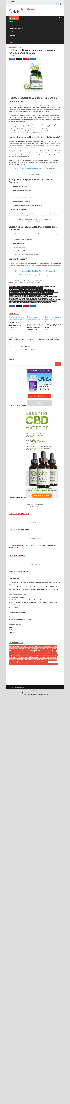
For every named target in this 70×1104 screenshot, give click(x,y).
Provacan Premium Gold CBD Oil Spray (37, 924)
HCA (21, 160)
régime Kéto (33, 926)
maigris (37, 919)
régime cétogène (13, 926)
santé (43, 111)
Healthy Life (54, 292)
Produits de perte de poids (16, 28)
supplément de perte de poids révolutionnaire (20, 302)
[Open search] (60, 18)
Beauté (11, 42)
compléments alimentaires (49, 915)
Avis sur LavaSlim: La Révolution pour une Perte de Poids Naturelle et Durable (29, 856)
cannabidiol (22, 915)
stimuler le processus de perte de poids (51, 299)
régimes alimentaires (42, 926)
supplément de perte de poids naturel (47, 301)
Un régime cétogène (45, 928)
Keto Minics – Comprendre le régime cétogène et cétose (23, 869)
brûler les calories (32, 913)
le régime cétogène (13, 919)
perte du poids (12, 924)
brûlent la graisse (42, 911)
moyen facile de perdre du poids (31, 295)
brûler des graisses (37, 288)
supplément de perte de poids (30, 301)
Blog (11, 25)
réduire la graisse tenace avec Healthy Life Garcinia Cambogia (24, 299)
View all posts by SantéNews (28, 349)
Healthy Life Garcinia (14, 293)
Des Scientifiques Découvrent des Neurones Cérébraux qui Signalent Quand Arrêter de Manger (33, 854)
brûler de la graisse (51, 911)
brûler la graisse (22, 913)
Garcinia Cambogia (33, 292)
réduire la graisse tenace (45, 298)
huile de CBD (26, 917)
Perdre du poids (44, 295)
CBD (27, 915)
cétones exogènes (13, 917)
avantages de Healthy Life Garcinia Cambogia (20, 288)
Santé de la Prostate (14, 894)
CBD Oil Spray (38, 915)
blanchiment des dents (14, 911)
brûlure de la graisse (13, 915)
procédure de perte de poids (16, 298)
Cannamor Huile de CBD (15, 872)
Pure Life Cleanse (52, 924)
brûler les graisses (48, 289)
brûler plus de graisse (51, 913)
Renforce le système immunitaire (17, 859)
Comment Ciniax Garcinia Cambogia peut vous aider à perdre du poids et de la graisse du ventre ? (35, 326)
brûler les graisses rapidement (16, 290)
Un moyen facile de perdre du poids (42, 302)
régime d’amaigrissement (23, 926)
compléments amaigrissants (32, 290)
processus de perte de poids (31, 298)
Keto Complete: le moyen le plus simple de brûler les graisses (53, 325)
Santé (11, 38)
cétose (20, 917)
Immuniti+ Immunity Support (17, 862)
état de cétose (54, 928)
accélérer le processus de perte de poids (44, 286)
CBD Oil (32, 915)
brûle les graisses (33, 911)
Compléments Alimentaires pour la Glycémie (20, 884)
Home (11, 21)
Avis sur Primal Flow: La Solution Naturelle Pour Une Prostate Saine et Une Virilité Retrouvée (33, 851)
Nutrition (12, 35)
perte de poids (27, 296)
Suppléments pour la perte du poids (31, 928)
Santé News (13, 32)
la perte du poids (39, 917)
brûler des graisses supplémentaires (18, 289)
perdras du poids (54, 919)
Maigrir (32, 919)
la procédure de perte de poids (45, 293)
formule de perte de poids (46, 290)
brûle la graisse (24, 911)
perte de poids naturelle (50, 296)
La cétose (32, 917)
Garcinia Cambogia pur (44, 292)
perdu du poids (34, 922)
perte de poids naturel (37, 296)
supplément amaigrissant (15, 301)
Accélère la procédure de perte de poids (24, 286)
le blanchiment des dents (50, 917)
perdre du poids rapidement (16, 296)
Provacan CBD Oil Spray (22, 924)
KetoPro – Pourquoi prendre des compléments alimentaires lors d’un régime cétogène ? (16, 324)
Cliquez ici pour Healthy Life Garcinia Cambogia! (35, 168)
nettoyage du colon (45, 919)
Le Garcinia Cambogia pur (15, 295)
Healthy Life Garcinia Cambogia (29, 293)
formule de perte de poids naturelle (18, 292)
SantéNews (28, 9)
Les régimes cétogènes (24, 919)
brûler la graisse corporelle (35, 289)
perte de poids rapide (51, 922)
